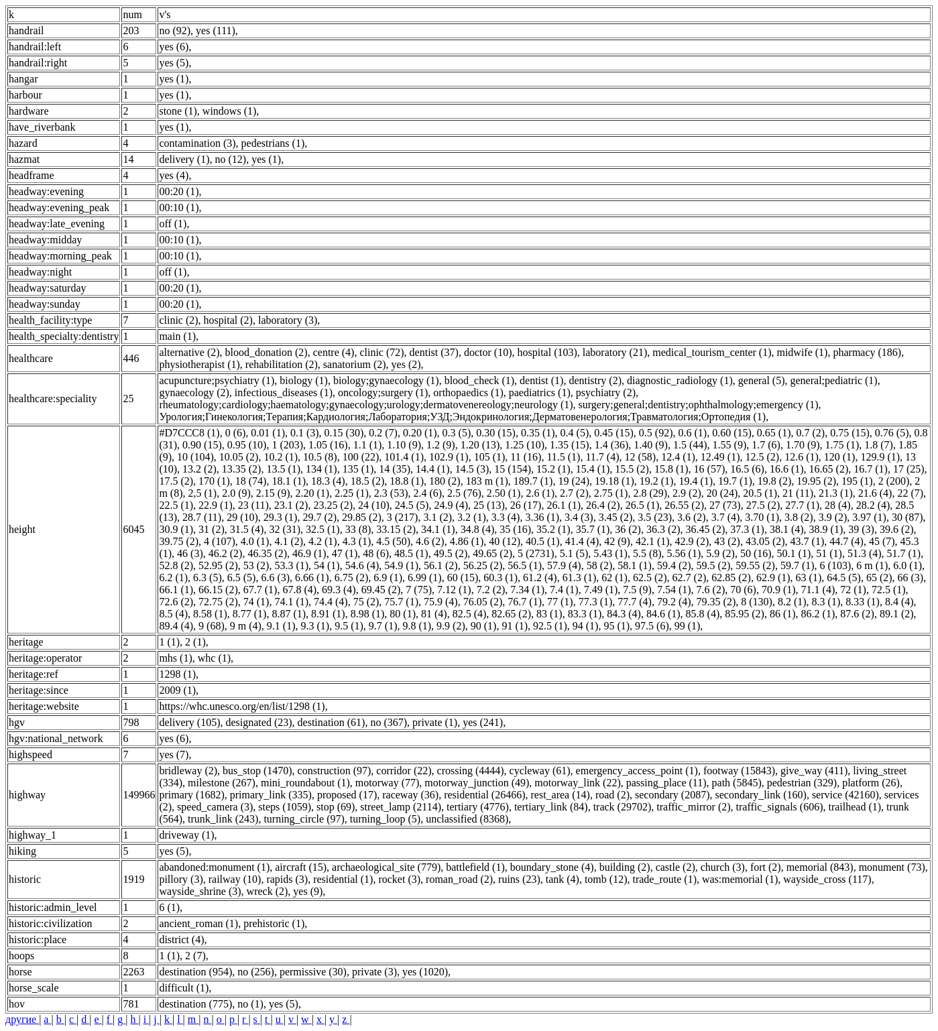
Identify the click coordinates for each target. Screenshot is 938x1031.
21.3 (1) (836, 493)
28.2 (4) (873, 505)
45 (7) (882, 541)
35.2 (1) (553, 529)
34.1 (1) (438, 529)
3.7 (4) (725, 517)
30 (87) (907, 517)
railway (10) (235, 879)
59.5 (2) (714, 565)
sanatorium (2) (354, 364)
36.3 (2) (663, 529)
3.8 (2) (798, 517)
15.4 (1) (593, 469)
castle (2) (675, 867)
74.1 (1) (291, 601)
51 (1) (829, 553)
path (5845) (737, 782)
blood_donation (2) (266, 352)
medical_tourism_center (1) (711, 352)
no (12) (230, 159)
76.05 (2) (483, 601)
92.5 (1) (550, 625)
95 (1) (616, 625)
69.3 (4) (339, 589)
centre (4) (334, 352)
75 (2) (366, 601)
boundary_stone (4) (552, 867)
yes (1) (173, 78)
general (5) (761, 380)
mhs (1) (175, 658)
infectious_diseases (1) (284, 392)
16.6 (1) (787, 469)
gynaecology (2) (194, 392)
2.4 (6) (427, 493)
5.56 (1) (684, 553)
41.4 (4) (582, 541)
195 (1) (857, 481)
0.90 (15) (202, 444)
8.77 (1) (250, 613)
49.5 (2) (451, 553)
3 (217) (402, 517)
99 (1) (688, 625)
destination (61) (331, 722)
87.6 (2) (857, 613)
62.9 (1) (773, 577)
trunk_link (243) (223, 819)
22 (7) (910, 493)
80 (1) (403, 613)
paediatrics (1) (540, 392)
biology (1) (304, 380)
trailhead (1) (854, 806)
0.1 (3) (304, 432)
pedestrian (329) (802, 782)
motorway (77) (387, 782)
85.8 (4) (703, 613)
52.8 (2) (176, 565)
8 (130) (756, 601)
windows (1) (229, 111)
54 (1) (327, 565)
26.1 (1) (563, 505)
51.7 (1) (904, 553)
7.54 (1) (674, 589)
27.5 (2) (763, 505)
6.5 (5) (241, 577)
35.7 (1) (593, 529)
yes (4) (173, 175)
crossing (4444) (470, 770)
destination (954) (195, 971)
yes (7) (173, 754)
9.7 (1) (383, 625)
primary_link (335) (271, 794)
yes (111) (215, 30)
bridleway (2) (188, 770)
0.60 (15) (732, 432)
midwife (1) (801, 352)
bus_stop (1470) (257, 770)
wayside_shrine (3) (200, 891)
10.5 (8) (320, 457)
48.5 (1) (411, 553)
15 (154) (512, 469)
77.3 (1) (596, 601)
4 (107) (219, 541)
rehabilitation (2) (281, 364)
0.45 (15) (614, 432)
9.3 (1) (314, 625)
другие (22, 1019)
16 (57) (709, 469)
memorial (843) (820, 867)
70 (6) (743, 589)
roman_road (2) (459, 879)
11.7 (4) (602, 457)
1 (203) (287, 444)
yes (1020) (425, 971)
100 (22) (361, 457)
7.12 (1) (454, 589)
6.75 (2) (352, 577)
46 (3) (190, 553)
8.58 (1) (210, 613)
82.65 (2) (511, 613)
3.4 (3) (579, 517)
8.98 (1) (368, 613)
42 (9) (617, 541)
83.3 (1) (585, 613)
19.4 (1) (696, 481)
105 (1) (490, 457)
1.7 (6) (766, 444)
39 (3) (861, 529)
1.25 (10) (524, 444)
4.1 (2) (288, 541)
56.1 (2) (441, 565)
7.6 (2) (711, 589)
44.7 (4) (846, 541)
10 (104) (195, 457)
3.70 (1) (762, 517)
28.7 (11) (201, 517)
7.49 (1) (601, 589)
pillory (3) (180, 879)
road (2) (612, 794)
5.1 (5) (574, 553)
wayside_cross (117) (827, 879)
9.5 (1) (349, 625)
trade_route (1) (664, 879)
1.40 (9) (651, 444)
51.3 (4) (864, 553)
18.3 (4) (328, 481)
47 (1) (345, 553)
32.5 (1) (323, 529)
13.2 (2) (199, 469)
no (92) (174, 30)
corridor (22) (403, 770)
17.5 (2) (176, 481)
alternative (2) (189, 352)
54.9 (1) (401, 565)
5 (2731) (536, 553)
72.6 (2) (176, 601)
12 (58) (640, 457)
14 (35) (394, 469)
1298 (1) (177, 674)
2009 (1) (177, 690)
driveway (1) (186, 835)
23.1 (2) (291, 505)
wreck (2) (267, 891)
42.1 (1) (653, 541)
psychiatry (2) (606, 392)
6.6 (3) (275, 577)
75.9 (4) (441, 601)
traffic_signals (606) (779, 806)
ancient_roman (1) (198, 923)
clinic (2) (178, 320)
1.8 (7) (878, 444)
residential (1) (343, 879)
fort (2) (765, 867)
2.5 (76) (464, 493)
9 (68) (211, 625)
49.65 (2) (492, 553)
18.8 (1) (407, 481)
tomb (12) (606, 879)
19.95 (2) (816, 481)
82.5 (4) (470, 613)
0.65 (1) (774, 432)
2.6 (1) (540, 493)
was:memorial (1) (740, 879)
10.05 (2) (239, 457)
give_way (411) (813, 770)
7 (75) (419, 589)
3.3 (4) (505, 517)
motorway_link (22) (577, 782)
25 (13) (489, 505)
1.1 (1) (367, 444)
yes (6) (173, 46)
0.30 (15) (496, 432)
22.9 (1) (215, 505)
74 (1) (256, 601)
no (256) (255, 971)
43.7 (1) (807, 541)
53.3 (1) (291, 565)
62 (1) (614, 577)
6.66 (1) (312, 577)
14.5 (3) (472, 469)
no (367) (388, 722)
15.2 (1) (553, 469)
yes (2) (406, 364)
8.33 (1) (862, 601)
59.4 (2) (674, 565)
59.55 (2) (755, 565)
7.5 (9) (637, 589)
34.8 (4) (478, 529)
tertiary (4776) (478, 806)
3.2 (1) (471, 517)
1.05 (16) (328, 444)
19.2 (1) (657, 481)
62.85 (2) (731, 577)
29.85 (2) (362, 517)
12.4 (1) (678, 457)
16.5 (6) (747, 469)
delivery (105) (189, 722)
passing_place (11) (666, 782)
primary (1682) (191, 794)
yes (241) (483, 722)
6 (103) (836, 565)
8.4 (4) (899, 601)
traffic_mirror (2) (693, 806)
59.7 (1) (797, 565)
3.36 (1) (542, 517)
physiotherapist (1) (199, 364)
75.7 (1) (401, 601)
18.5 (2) (368, 481)
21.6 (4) (875, 493)
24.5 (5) (412, 505)
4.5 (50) (393, 541)
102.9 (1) (449, 457)
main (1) (177, 336)
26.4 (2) (603, 505)
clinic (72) (381, 352)
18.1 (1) (289, 481)
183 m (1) (487, 481)
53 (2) (256, 565)
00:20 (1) (178, 191)
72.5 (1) (889, 589)
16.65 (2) (829, 469)
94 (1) (586, 625)
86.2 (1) (818, 613)
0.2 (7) (383, 432)
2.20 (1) (312, 493)
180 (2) (445, 481)
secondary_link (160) (760, 794)
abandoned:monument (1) (214, 867)
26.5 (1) (643, 505)
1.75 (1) (842, 444)
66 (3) (911, 577)
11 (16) (525, 457)
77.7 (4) (635, 601)
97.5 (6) (652, 625)
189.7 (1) (533, 481)
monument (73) (892, 867)
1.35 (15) (569, 444)
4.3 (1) (357, 541)
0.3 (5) (457, 432)
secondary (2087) (672, 794)
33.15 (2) (396, 529)
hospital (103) (547, 352)
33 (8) (358, 529)
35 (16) (515, 529)
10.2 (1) (280, 457)
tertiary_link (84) (551, 806)
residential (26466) (484, 794)
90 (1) (484, 625)
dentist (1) (541, 380)
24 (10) (374, 505)
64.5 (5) (844, 577)
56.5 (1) (525, 565)
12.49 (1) (720, 457)
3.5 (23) (655, 517)
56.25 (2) (483, 565)
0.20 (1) (420, 432)
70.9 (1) (779, 589)
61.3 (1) (580, 577)
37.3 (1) (747, 529)
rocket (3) (399, 879)
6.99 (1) (425, 577)
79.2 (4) (674, 601)
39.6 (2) (897, 529)
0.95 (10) (247, 444)
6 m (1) (872, 565)
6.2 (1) (173, 577)
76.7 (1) (525, 601)
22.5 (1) (176, 505)
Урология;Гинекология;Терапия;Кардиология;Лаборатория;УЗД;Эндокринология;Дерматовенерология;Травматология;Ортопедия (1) (462, 416)
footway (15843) (739, 770)
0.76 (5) (892, 432)
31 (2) (211, 529)
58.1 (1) (635, 565)
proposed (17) (347, 794)
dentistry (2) (595, 380)
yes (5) (173, 62)
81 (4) (434, 613)
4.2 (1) (322, 541)
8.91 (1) (328, 613)
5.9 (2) (720, 553)
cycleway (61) (540, 770)
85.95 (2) (744, 613)
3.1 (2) (437, 517)
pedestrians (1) (273, 143)
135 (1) (358, 469)
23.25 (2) (333, 505)
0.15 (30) (344, 432)
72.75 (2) (218, 601)
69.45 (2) (381, 589)
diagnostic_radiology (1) (680, 380)
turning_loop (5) (385, 819)
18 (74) (251, 481)
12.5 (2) (762, 457)
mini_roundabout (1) (305, 782)
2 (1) (195, 642)
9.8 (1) (416, 625)
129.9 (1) (880, 457)
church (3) (723, 867)
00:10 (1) (178, 207)
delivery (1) (184, 159)
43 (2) (727, 541)
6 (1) (169, 907)
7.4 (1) (564, 589)
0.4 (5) (575, 432)
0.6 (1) (693, 432)
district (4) (181, 939)
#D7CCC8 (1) (189, 432)
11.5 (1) (563, 457)
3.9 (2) (833, 517)
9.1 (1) (281, 625)
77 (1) (560, 601)
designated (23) (258, 722)
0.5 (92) (656, 432)
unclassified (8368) (467, 819)
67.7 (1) (260, 589)
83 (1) (549, 613)
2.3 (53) (391, 493)
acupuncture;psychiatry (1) (216, 380)
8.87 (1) (289, 613)
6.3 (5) (207, 577)
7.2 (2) (491, 589)
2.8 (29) (650, 493)
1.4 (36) (612, 444)
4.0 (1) (255, 541)
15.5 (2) (632, 469)
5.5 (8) (647, 553)
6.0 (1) (907, 565)
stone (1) (177, 111)
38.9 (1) (826, 529)
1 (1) (169, 642)
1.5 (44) (690, 444)
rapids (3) (287, 879)
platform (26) (871, 782)
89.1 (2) (897, 613)
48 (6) (376, 553)
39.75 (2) (178, 541)
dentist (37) (434, 352)
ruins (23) (519, 879)
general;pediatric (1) (834, 380)
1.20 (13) (480, 444)
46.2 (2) (226, 553)
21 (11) (797, 493)
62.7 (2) (689, 577)
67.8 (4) (299, 589)
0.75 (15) (850, 432)
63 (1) (809, 577)
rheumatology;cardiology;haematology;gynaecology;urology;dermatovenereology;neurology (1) (366, 404)
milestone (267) (221, 782)
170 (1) (214, 481)
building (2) (624, 867)
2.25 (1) (352, 493)
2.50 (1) (504, 493)
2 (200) (894, 481)
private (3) (374, 971)
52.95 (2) (218, 565)
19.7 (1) (735, 481)
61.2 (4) (540, 577)
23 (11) (253, 505)
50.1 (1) (794, 553)
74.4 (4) (331, 601)
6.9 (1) (387, 577)
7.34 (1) (527, 589)
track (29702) (622, 806)
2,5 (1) (202, 493)
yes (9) (308, 891)
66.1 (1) (176, 589)
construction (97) (334, 770)
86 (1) (783, 613)
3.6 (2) (691, 517)
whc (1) (214, 658)
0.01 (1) (268, 432)
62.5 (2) (650, 577)
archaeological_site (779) (386, 867)
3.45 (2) (616, 517)
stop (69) (335, 806)
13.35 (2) (241, 469)
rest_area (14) (559, 794)
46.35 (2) (267, 553)
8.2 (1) (792, 601)
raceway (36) (410, 794)
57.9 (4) (564, 565)
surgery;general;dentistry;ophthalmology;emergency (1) (699, 404)
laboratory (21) (615, 352)
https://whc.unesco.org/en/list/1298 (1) (242, 706)
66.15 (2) (218, 589)
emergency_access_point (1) (637, 770)
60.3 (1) (500, 577)
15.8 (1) (671, 469)
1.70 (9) (803, 444)
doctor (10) (488, 352)
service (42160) (845, 794)
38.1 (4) (787, 529)
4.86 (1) (467, 541)
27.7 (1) (802, 505)
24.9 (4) (451, 505)
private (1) (434, 722)
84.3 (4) (624, 613)
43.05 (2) (765, 541)
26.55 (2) (684, 505)
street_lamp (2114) (400, 806)
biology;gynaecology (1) (386, 380)
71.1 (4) (818, 589)
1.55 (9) (730, 444)
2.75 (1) (611, 493)
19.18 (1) (614, 481)
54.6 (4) (362, 565)
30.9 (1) (176, 529)
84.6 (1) (663, 613)
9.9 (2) (450, 625)
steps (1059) (284, 806)
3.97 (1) (869, 517)
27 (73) (725, 505)
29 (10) (242, 517)
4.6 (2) (430, 541)
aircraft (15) (301, 867)
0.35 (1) (538, 432)
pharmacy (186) (867, 352)
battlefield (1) (475, 867)
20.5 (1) (760, 493)
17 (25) (909, 469)
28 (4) (838, 505)
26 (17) (526, 505)
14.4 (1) (433, 469)
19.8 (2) (775, 481)
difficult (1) (184, 987)
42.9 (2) (692, 541)
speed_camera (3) (215, 806)
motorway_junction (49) (476, 782)
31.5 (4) (247, 529)
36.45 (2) (705, 529)
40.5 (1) (543, 541)
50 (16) (756, 553)
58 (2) (600, 565)
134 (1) (321, 469)
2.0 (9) (236, 493)
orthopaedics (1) (468, 392)
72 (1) (853, 589)
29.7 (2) (319, 517)
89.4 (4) (176, 625)
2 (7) (195, 955)
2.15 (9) (273, 493)
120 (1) (840, 457)
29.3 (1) (280, 517)
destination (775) (195, 1004)
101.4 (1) (404, 457)
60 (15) (463, 577)
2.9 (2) (686, 493)
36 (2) (628, 529)
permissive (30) (313, 971)
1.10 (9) (404, 444)
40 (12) (504, 541)
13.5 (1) (283, 469)
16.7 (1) (871, 469)
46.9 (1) (309, 553)
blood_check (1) (479, 380)
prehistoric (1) (273, 923)
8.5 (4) (173, 613)
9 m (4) (245, 625)
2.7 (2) (574, 493)
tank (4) (562, 879)
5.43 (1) (610, 553)
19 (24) (573, 481)
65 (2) (879, 577)
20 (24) (722, 493)
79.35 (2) (716, 601)
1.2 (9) (440, 444)
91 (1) (515, 625)
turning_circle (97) (303, 819)
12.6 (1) (801, 457)
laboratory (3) (287, 320)
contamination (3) (197, 143)
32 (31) (284, 529)
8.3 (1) (826, 601)
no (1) (250, 1004)
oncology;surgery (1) (383, 392)
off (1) (172, 223)
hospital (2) (228, 320)
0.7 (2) (810, 432)
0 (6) (235, 432)
